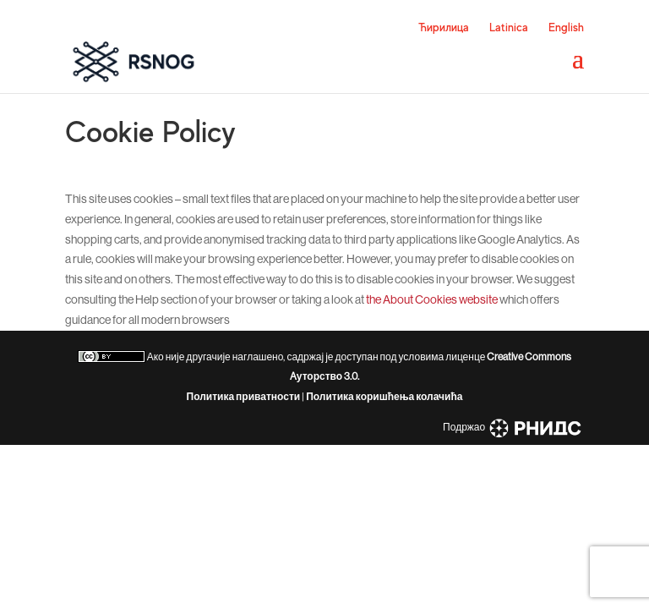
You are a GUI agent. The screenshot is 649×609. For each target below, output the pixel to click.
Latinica (508, 27)
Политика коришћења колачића (384, 397)
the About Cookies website (432, 299)
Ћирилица (443, 27)
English (566, 27)
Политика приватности (244, 397)
